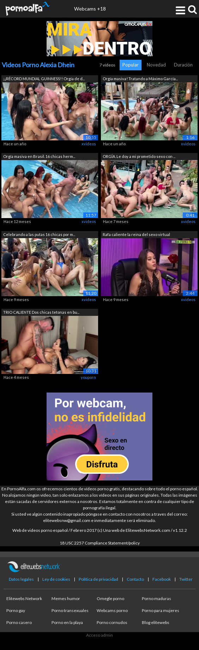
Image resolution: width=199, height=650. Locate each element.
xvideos (89, 143)
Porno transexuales (70, 610)
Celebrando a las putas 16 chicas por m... (39, 234)
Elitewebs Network (24, 598)
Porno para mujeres (160, 610)
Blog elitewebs (155, 622)
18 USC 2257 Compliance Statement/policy (100, 543)
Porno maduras (156, 598)
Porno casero (19, 622)
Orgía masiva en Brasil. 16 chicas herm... (39, 156)
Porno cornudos (112, 622)
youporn (88, 377)
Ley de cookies (56, 579)
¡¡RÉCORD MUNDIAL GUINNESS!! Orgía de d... (44, 78)
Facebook (161, 579)
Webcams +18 (90, 9)
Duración (183, 65)
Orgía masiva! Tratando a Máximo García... (140, 78)
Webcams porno (112, 610)
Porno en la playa (67, 622)
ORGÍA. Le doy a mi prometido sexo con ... (139, 156)
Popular (130, 65)
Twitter (186, 579)
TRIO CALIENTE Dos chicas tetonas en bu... (41, 312)
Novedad (156, 65)
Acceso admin (99, 635)
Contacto (135, 579)
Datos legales (21, 579)
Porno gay (15, 610)
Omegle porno (110, 598)
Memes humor (66, 598)
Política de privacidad (98, 579)
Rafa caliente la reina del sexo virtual (136, 234)
